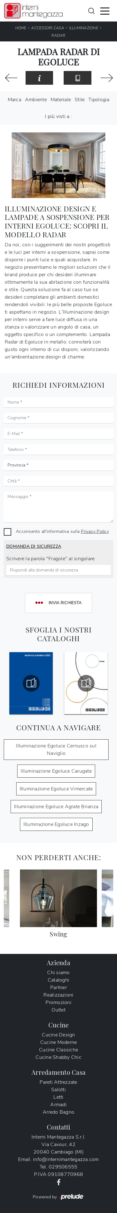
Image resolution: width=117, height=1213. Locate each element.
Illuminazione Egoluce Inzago (56, 824)
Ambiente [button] (36, 99)
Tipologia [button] (98, 99)
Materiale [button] (61, 99)
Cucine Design (58, 1034)
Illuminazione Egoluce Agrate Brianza (56, 806)
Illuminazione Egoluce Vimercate (56, 788)
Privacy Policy (95, 531)
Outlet (58, 1010)
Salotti (58, 1089)
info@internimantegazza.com (66, 1159)
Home (21, 28)
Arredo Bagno (58, 1112)
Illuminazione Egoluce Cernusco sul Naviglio (56, 749)
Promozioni (58, 1002)
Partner (58, 987)
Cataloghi (58, 980)
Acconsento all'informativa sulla (62, 531)
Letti (58, 1097)
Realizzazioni (58, 995)
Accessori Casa (47, 28)
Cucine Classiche (58, 1049)
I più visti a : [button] (58, 116)
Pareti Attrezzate (58, 1082)
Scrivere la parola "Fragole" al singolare (50, 558)
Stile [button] (80, 99)
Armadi (58, 1104)
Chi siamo (58, 972)
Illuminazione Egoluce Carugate (56, 771)
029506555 (63, 1166)
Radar (58, 35)
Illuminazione (83, 28)
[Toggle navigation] (104, 10)
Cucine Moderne (58, 1042)
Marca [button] (14, 99)
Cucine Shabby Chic (58, 1057)
